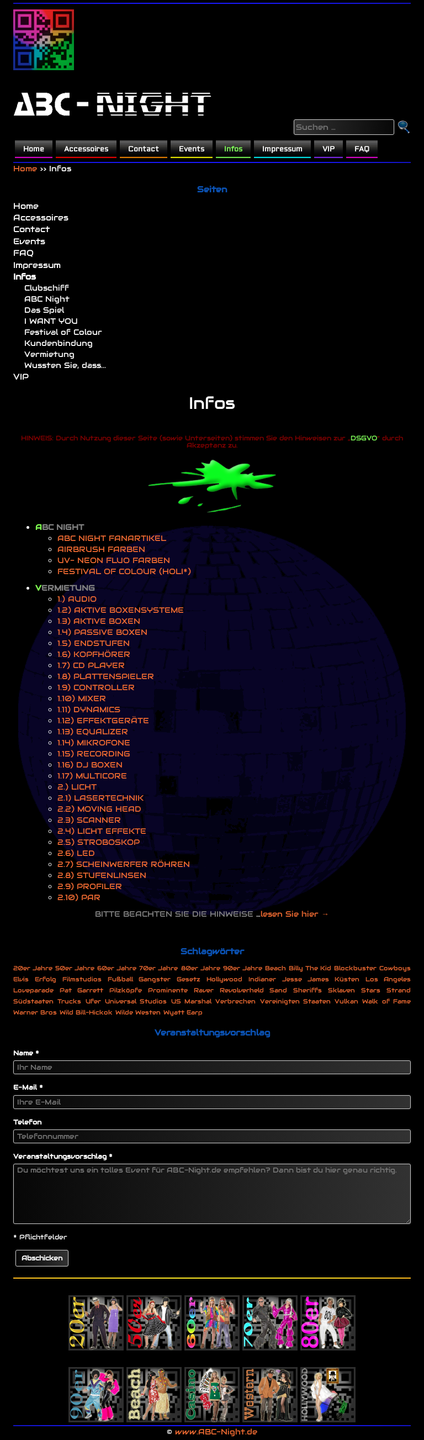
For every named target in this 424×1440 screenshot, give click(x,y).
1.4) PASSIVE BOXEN (102, 632)
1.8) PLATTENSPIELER (105, 676)
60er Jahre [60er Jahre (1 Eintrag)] (116, 968)
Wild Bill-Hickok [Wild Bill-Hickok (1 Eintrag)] (86, 1012)
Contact (143, 149)
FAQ (361, 149)
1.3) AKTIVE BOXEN (98, 621)
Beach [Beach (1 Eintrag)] (275, 968)
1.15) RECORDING (93, 754)
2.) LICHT (77, 787)
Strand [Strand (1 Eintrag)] (398, 990)
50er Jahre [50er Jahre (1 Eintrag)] (74, 968)
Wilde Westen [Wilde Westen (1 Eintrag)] (138, 1012)
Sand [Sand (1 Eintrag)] (278, 990)
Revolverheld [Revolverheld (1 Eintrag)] (242, 990)
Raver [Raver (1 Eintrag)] (204, 990)
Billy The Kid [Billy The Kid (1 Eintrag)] (310, 968)
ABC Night (47, 299)
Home (33, 149)
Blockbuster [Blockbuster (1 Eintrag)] (355, 968)
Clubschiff (46, 288)
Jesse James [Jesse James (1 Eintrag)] (305, 979)
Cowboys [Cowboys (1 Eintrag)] (395, 968)
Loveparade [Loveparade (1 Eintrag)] (33, 990)
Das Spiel (44, 310)
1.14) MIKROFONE (93, 743)
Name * (26, 1053)
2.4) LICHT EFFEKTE (101, 831)
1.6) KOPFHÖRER (93, 654)
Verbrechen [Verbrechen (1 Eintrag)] (235, 1001)
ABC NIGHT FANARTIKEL (111, 538)
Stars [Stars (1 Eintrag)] (370, 990)
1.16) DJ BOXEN (90, 765)
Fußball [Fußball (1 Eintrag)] (120, 979)
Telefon (27, 1122)
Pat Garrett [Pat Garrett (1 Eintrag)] (81, 990)
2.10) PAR (78, 897)
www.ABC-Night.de (216, 1432)
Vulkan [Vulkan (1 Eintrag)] (346, 1001)
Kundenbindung (58, 343)
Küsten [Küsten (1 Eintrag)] (347, 979)
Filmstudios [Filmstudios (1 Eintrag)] (82, 979)
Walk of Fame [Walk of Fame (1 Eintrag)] (386, 1001)
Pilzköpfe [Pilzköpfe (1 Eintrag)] (125, 990)
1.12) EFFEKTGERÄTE (103, 721)
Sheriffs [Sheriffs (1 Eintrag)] (307, 990)
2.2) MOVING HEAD (99, 809)
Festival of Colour (63, 332)
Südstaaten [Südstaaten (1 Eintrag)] (33, 1001)
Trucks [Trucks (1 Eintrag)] (69, 1001)
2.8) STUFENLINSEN (101, 875)
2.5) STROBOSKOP (98, 842)
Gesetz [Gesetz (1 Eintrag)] (188, 979)
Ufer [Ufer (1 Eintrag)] (93, 1001)
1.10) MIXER (81, 698)
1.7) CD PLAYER (91, 665)
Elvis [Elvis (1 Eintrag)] (21, 979)
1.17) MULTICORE (92, 776)
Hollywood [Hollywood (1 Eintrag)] (224, 979)
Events (191, 149)
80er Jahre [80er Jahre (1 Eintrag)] (200, 968)
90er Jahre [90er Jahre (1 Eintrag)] (242, 968)
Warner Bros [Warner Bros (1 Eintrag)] (35, 1012)
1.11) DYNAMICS (88, 709)
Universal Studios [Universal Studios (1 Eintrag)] (136, 1001)
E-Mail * (28, 1087)
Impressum (282, 149)
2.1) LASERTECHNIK (100, 798)
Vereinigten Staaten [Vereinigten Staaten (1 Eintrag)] (295, 1001)
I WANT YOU (51, 321)
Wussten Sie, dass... (65, 365)
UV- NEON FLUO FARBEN (113, 560)
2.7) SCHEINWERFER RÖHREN (123, 864)
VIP (328, 149)
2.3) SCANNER (89, 820)
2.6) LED (76, 853)
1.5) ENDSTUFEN (93, 643)
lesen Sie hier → (295, 914)
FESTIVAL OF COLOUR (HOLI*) (124, 571)
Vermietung (49, 354)
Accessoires (86, 149)
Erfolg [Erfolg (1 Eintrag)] (45, 979)
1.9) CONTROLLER (96, 687)
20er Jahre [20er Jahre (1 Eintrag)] (32, 968)
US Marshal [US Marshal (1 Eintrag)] (191, 1001)
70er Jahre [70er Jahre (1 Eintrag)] (158, 968)
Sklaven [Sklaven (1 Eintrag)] (341, 990)
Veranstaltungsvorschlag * (63, 1156)
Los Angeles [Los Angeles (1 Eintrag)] (388, 979)
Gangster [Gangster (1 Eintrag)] (155, 979)
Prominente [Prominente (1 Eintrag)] (168, 990)
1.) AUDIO (77, 599)
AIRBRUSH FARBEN (101, 549)
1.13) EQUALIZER (92, 732)
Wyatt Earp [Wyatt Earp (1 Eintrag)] (183, 1012)
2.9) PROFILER (89, 886)
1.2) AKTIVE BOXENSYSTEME (120, 610)
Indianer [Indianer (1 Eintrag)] (262, 979)
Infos (233, 149)
